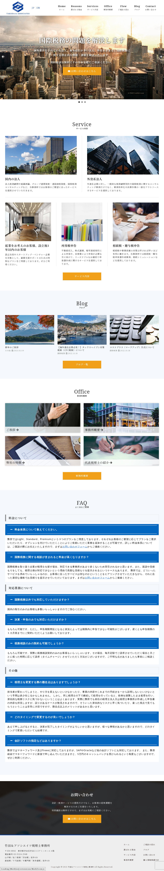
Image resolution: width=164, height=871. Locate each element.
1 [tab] (79, 102)
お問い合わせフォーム (74, 546)
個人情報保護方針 (151, 860)
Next (161, 57)
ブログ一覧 (82, 364)
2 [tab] (82, 102)
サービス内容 (82, 276)
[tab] (82, 529)
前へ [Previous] (3, 57)
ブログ (146, 849)
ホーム (127, 844)
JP (33, 7)
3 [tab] (85, 102)
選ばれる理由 (130, 849)
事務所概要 (82, 475)
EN (38, 7)
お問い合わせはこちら (82, 71)
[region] (82, 57)
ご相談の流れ (149, 844)
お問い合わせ (149, 855)
